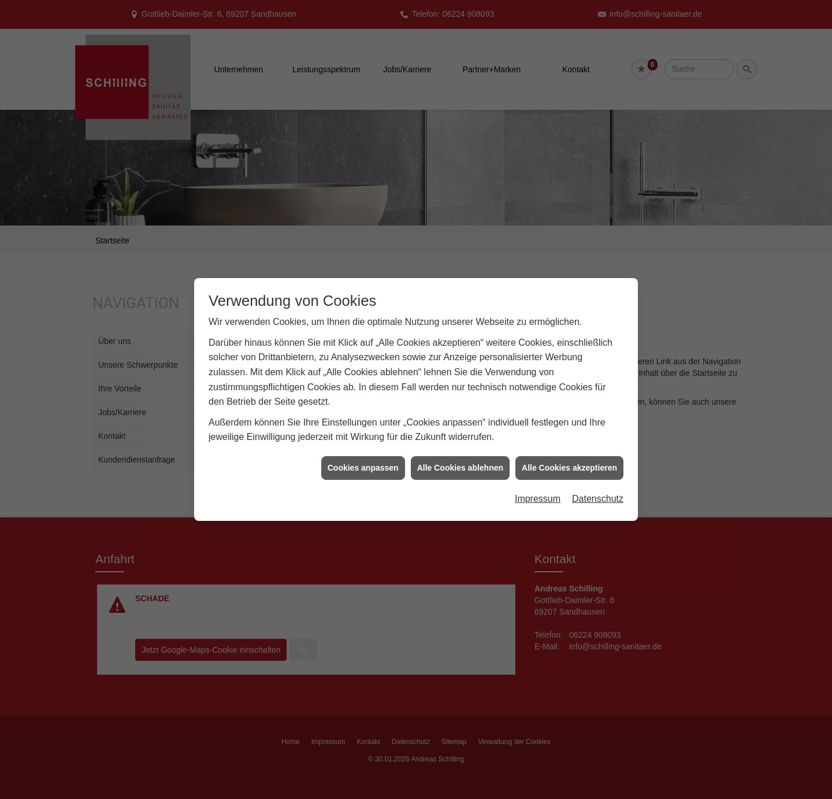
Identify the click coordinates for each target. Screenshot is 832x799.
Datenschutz (597, 492)
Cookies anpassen (363, 460)
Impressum (537, 492)
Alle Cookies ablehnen (460, 460)
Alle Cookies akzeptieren (569, 460)
